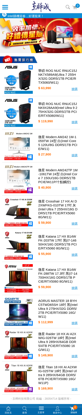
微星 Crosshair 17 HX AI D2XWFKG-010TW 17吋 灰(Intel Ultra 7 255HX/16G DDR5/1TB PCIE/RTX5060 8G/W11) (57, 209)
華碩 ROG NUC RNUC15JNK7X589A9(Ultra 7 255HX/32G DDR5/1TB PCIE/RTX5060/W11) (57, 76)
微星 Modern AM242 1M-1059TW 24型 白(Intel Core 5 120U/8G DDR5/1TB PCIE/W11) (57, 143)
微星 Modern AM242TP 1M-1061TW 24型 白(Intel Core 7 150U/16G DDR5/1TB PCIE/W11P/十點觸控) (58, 176)
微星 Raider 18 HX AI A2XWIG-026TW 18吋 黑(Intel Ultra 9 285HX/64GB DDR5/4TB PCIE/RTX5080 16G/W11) (57, 342)
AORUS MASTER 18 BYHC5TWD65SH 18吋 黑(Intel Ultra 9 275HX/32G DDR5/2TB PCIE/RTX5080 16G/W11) (57, 308)
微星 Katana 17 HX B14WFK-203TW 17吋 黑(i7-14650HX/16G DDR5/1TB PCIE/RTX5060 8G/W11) (57, 242)
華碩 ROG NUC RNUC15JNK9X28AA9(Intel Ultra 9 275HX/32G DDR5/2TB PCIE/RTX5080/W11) (57, 109)
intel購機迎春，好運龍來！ (26, 16)
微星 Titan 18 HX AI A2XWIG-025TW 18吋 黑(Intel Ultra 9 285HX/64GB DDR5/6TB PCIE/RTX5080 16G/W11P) (57, 375)
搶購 (75, 89)
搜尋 (68, 7)
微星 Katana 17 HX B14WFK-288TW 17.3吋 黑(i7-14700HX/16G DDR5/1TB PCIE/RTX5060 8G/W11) (57, 275)
